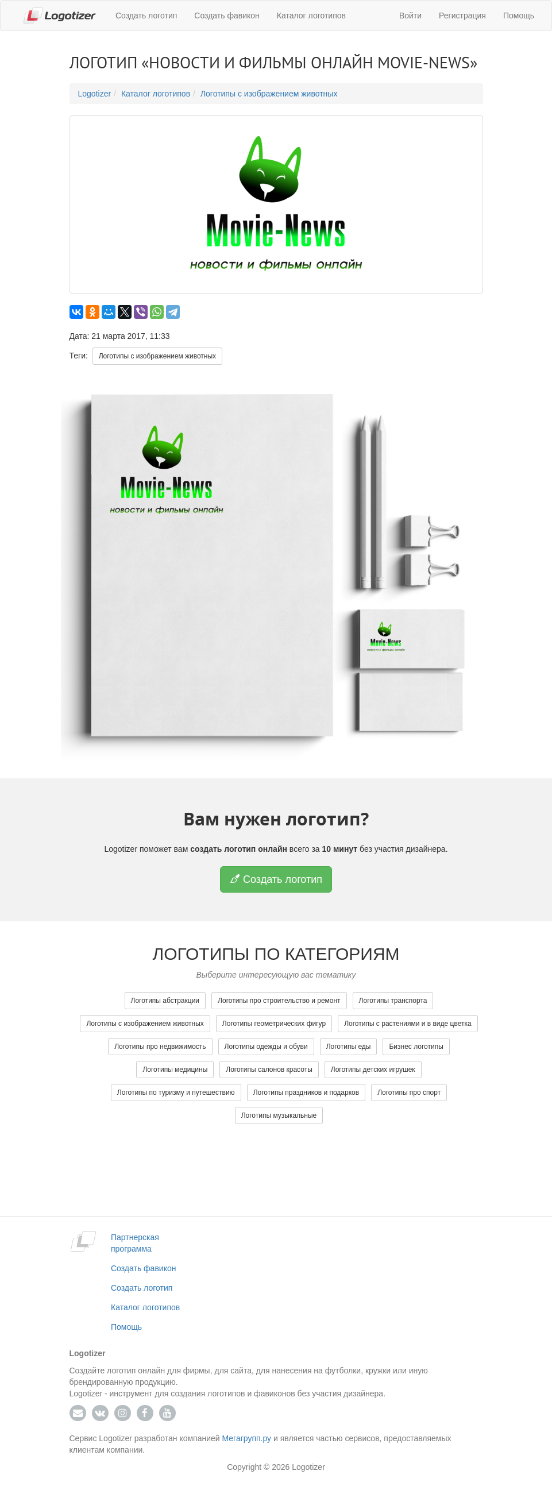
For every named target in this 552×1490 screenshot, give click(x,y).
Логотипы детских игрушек (373, 1070)
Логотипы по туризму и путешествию (176, 1092)
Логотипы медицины (174, 1070)
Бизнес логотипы (416, 1047)
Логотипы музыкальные (279, 1115)
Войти (410, 15)
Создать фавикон (226, 15)
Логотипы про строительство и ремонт (279, 1001)
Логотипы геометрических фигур (274, 1024)
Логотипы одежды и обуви (266, 1047)
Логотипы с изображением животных (269, 93)
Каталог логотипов (311, 15)
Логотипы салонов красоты (269, 1070)
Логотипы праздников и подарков (306, 1092)
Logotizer (94, 93)
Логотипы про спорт (409, 1092)
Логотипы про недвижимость (160, 1047)
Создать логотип (146, 15)
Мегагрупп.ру (247, 1438)
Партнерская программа (135, 1243)
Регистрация (462, 15)
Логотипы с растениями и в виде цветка (407, 1024)
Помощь (518, 15)
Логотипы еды (348, 1047)
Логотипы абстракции (165, 1001)
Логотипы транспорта (393, 1001)
